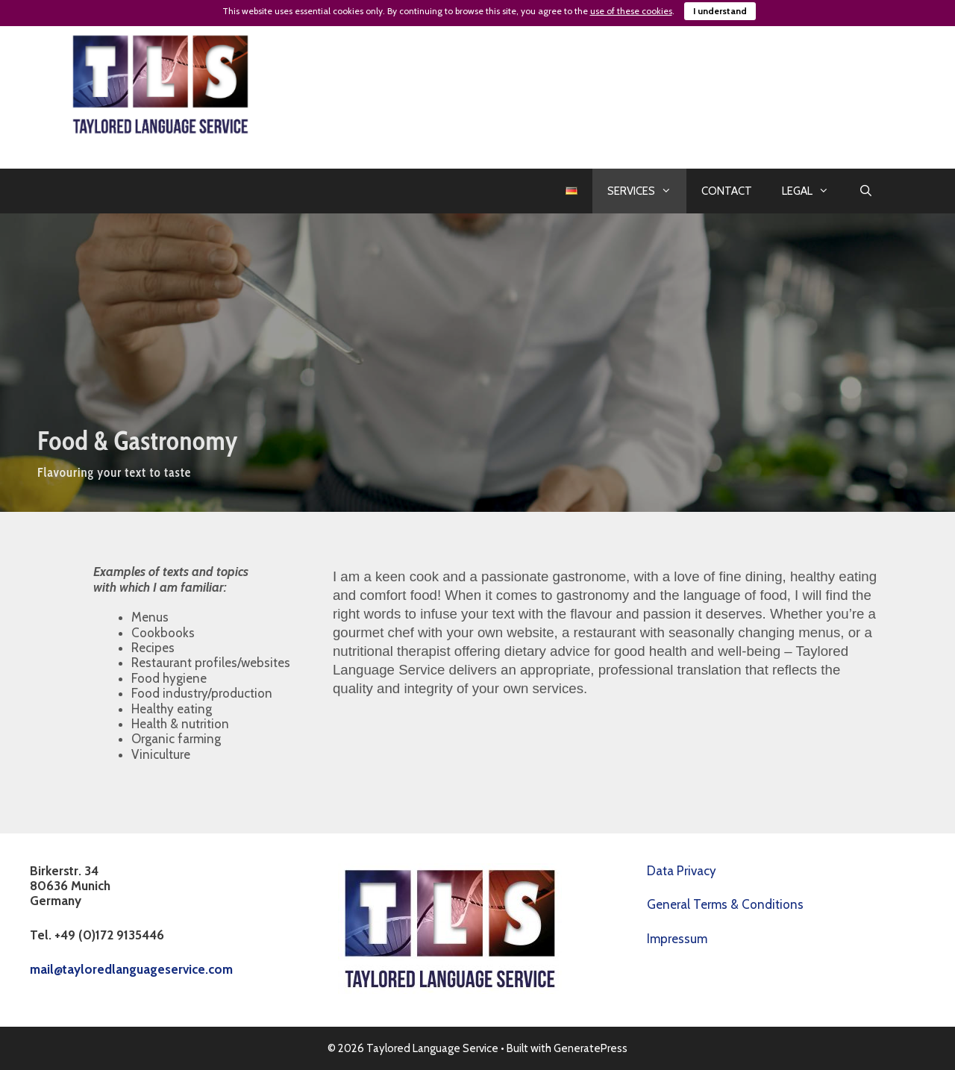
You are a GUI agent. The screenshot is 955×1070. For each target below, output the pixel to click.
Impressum (677, 938)
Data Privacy (681, 870)
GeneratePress (590, 1048)
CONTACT (726, 191)
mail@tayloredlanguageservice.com (131, 969)
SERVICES (646, 191)
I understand (720, 10)
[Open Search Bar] (866, 191)
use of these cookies (631, 10)
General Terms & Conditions (725, 904)
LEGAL (813, 191)
